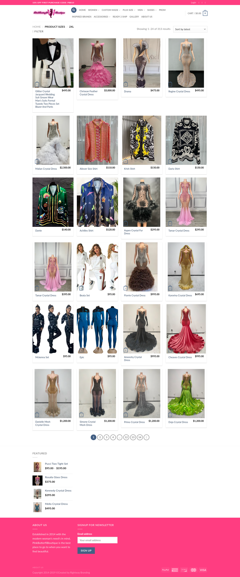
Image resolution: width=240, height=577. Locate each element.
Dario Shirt (174, 168)
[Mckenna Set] (53, 329)
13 (133, 437)
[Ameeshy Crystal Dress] (141, 329)
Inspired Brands (82, 16)
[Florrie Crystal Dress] (141, 267)
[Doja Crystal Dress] (186, 393)
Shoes (152, 10)
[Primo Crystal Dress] (141, 393)
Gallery (134, 16)
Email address (85, 533)
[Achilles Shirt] (97, 202)
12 (126, 437)
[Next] (146, 437)
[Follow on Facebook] (199, 3)
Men (141, 10)
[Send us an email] (206, 3)
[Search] (73, 10)
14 (139, 437)
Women (94, 10)
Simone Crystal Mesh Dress (88, 423)
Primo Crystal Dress (134, 422)
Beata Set (85, 295)
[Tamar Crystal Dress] (186, 202)
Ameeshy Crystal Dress (133, 359)
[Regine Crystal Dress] (186, 63)
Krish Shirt (129, 168)
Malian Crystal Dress (46, 168)
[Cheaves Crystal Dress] (186, 329)
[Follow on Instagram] (203, 3)
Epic (82, 357)
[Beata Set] (97, 267)
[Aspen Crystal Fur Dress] (141, 202)
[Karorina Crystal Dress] (186, 267)
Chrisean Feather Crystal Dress (89, 93)
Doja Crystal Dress (178, 422)
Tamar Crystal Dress (178, 230)
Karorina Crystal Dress (180, 295)
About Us (146, 16)
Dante (38, 230)
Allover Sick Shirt (89, 168)
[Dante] (53, 202)
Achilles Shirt (86, 230)
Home (82, 10)
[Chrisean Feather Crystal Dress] (97, 63)
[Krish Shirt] (141, 140)
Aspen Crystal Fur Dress (133, 232)
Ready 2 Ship (120, 16)
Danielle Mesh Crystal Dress (42, 423)
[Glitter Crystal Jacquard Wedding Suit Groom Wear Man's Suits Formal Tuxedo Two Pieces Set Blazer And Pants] (53, 63)
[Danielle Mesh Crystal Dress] (53, 393)
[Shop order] (190, 29)
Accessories (102, 16)
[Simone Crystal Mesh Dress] (97, 393)
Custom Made (111, 10)
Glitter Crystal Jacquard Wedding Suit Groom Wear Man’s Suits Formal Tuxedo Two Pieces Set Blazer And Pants (47, 99)
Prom (162, 10)
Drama (127, 91)
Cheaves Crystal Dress (180, 357)
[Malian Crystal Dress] (53, 140)
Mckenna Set (42, 357)
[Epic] (97, 329)
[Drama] (141, 63)
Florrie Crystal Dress (135, 295)
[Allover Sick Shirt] (97, 140)
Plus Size (129, 10)
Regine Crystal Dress (179, 91)
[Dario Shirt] (186, 140)
